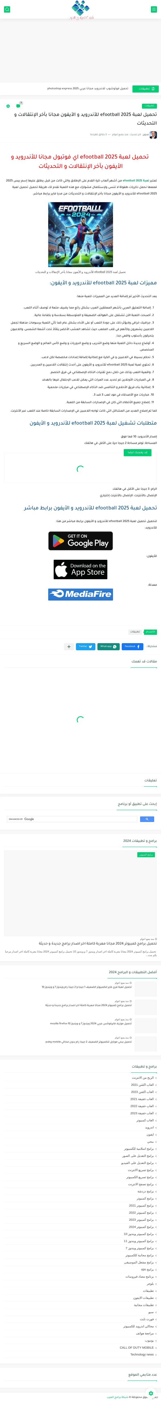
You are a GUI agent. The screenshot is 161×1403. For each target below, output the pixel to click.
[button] (132, 646)
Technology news (142, 1354)
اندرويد (149, 1127)
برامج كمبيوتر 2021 (141, 1205)
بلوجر (150, 1283)
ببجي (150, 1141)
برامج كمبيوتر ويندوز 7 (140, 1248)
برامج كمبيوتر (145, 1198)
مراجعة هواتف (145, 1333)
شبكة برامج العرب (117, 1397)
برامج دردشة (146, 1191)
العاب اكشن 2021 (142, 1084)
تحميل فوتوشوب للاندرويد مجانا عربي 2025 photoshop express (87, 88)
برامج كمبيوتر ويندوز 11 (139, 1241)
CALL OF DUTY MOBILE (137, 1347)
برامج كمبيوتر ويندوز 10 (139, 1234)
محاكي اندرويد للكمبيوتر (138, 1326)
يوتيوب (149, 1340)
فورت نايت (147, 1319)
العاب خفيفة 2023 (142, 1113)
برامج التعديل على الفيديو (137, 1163)
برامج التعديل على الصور (138, 1155)
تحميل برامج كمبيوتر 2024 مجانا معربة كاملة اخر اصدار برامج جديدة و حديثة (98, 944)
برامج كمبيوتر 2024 (141, 1226)
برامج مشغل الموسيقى (139, 1262)
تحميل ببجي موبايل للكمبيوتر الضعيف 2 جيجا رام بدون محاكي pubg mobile (89, 1042)
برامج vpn (147, 1269)
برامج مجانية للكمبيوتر (140, 1255)
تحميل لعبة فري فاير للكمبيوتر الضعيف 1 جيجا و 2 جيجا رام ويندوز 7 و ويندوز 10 (87, 987)
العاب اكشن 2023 (142, 1091)
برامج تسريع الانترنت (141, 1170)
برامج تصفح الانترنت (141, 1184)
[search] (71, 819)
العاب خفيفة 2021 (142, 1099)
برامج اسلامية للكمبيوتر (139, 1148)
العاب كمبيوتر (145, 1120)
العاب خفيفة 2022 (142, 1106)
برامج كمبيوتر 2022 (141, 1212)
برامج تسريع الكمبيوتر (140, 1177)
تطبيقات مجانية (144, 1305)
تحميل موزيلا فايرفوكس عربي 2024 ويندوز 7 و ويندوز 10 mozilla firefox (91, 1023)
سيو (151, 1312)
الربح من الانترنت (143, 1077)
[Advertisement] (80, 51)
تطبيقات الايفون (143, 1297)
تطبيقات (149, 106)
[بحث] (7, 9)
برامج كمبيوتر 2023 (141, 1219)
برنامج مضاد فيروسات (140, 1276)
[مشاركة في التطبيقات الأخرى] (69, 646)
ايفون (150, 1134)
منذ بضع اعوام (147, 939)
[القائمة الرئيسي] (154, 9)
